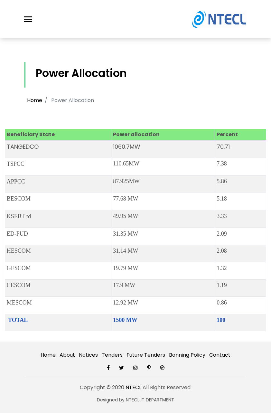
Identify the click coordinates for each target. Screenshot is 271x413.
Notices (88, 355)
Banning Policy (187, 355)
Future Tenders (145, 355)
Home (34, 100)
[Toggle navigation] (28, 19)
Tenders (112, 355)
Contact (219, 355)
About (67, 355)
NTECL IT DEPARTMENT (150, 400)
